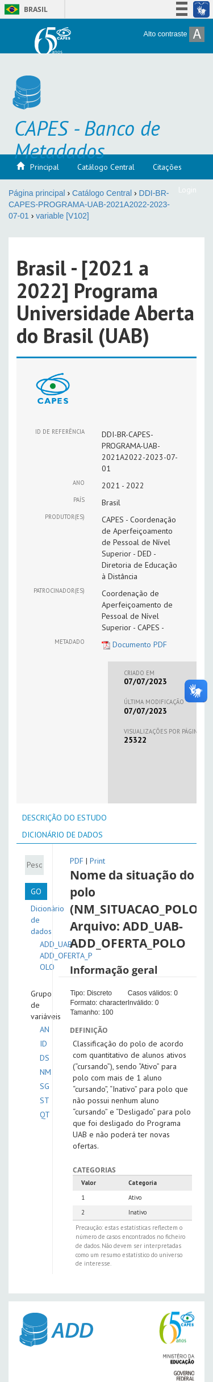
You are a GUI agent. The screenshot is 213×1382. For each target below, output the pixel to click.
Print (97, 861)
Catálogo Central (106, 167)
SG (44, 1086)
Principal (44, 167)
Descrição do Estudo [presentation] (64, 818)
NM (45, 1072)
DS (44, 1058)
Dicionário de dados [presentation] (62, 835)
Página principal (37, 193)
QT (45, 1114)
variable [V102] (62, 215)
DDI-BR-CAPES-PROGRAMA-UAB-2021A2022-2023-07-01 (89, 204)
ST (44, 1100)
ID (43, 1043)
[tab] (64, 817)
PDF (76, 861)
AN (44, 1029)
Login (187, 190)
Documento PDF (134, 644)
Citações (167, 167)
